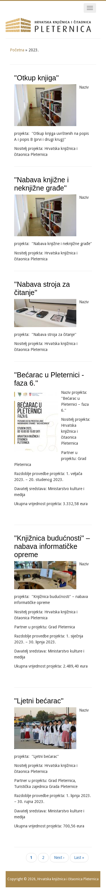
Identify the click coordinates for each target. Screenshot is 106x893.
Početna (17, 50)
